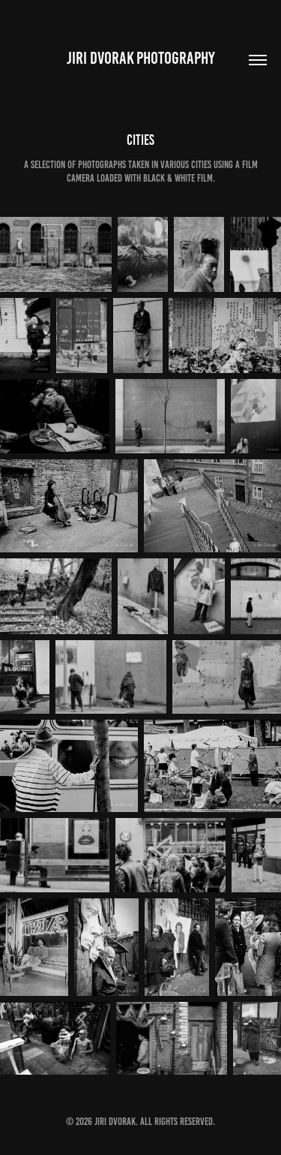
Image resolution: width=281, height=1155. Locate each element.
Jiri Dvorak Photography (141, 58)
